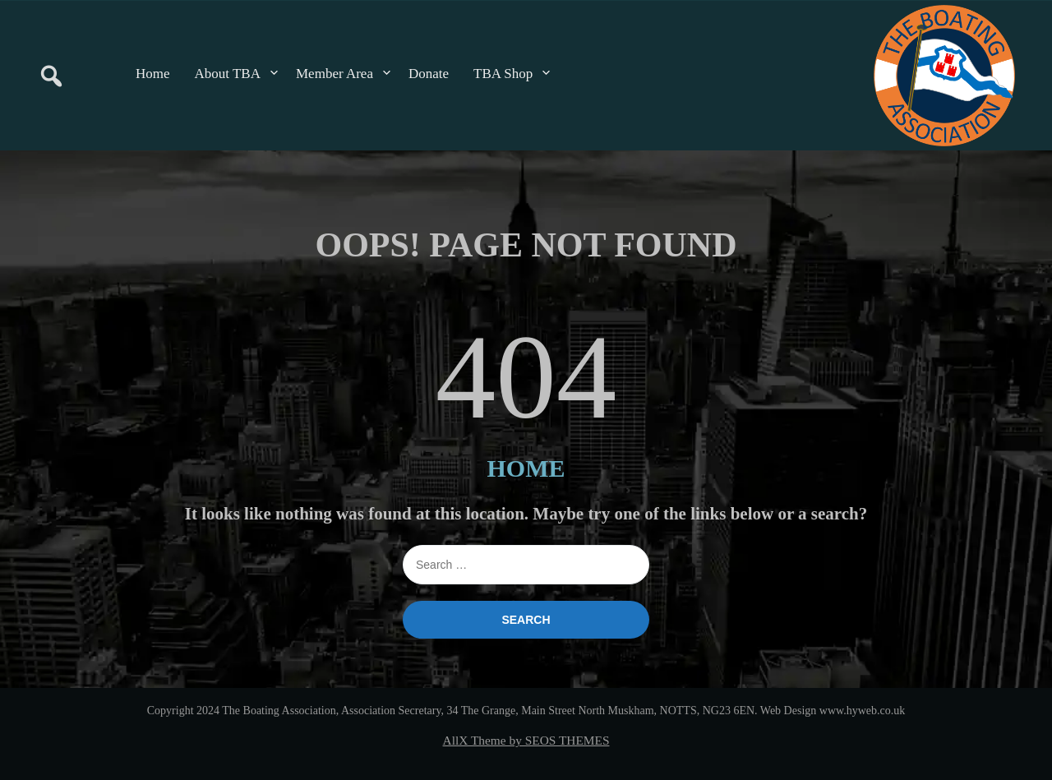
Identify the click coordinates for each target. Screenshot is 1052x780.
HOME (526, 468)
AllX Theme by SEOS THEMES (526, 740)
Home (153, 73)
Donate (428, 73)
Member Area (334, 73)
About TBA (228, 73)
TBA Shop (503, 73)
